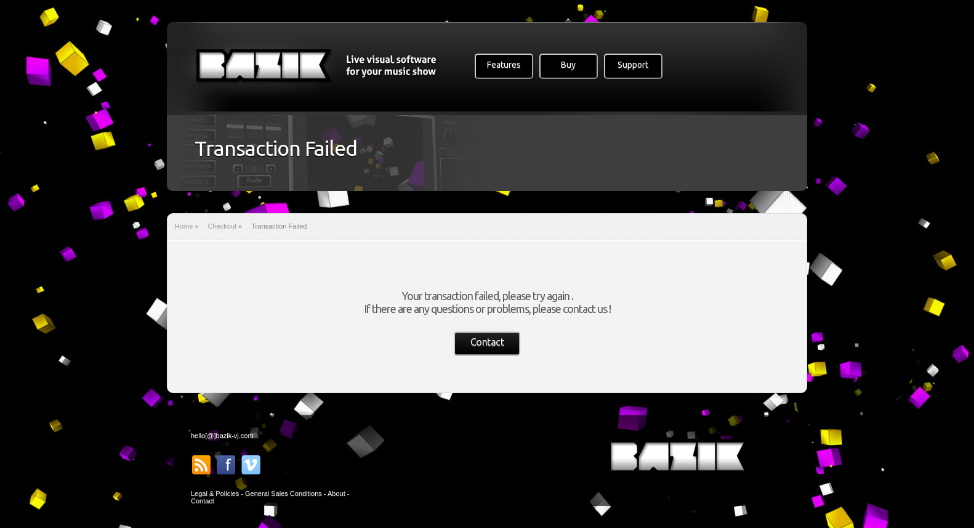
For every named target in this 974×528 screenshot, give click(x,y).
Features (504, 65)
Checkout (222, 226)
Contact (487, 341)
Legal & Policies (215, 493)
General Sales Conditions (283, 493)
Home (184, 226)
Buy (568, 65)
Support (633, 65)
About (336, 493)
